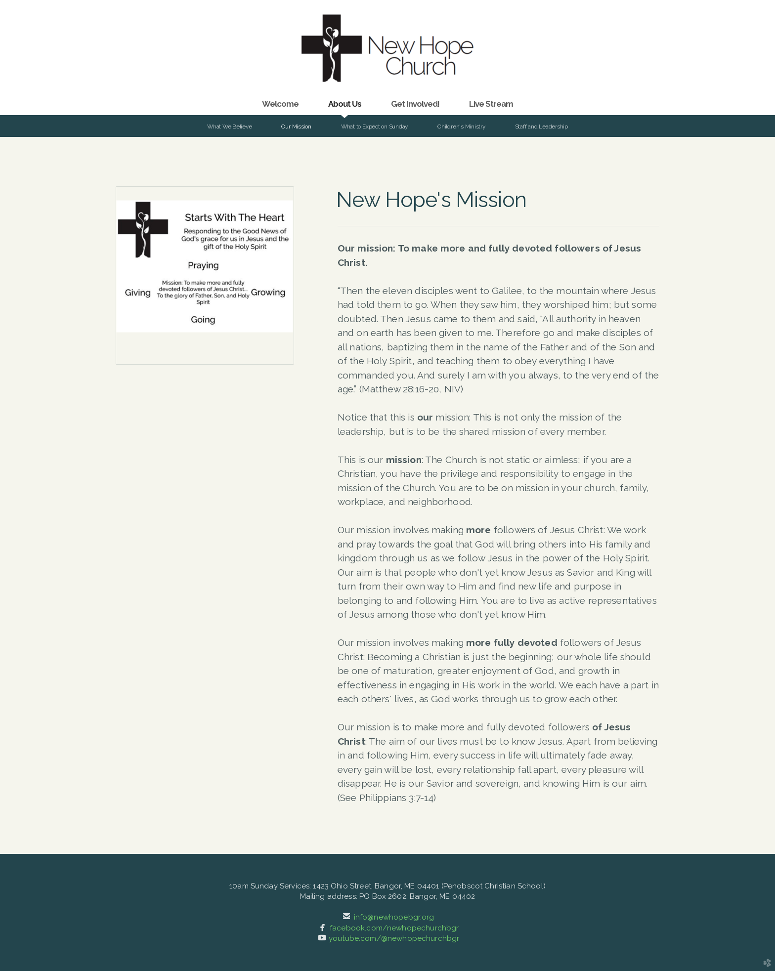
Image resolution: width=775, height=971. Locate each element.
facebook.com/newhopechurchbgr (394, 928)
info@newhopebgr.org (394, 917)
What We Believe (229, 126)
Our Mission (296, 126)
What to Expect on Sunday (374, 126)
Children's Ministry (461, 126)
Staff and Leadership (541, 126)
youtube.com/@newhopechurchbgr (394, 938)
